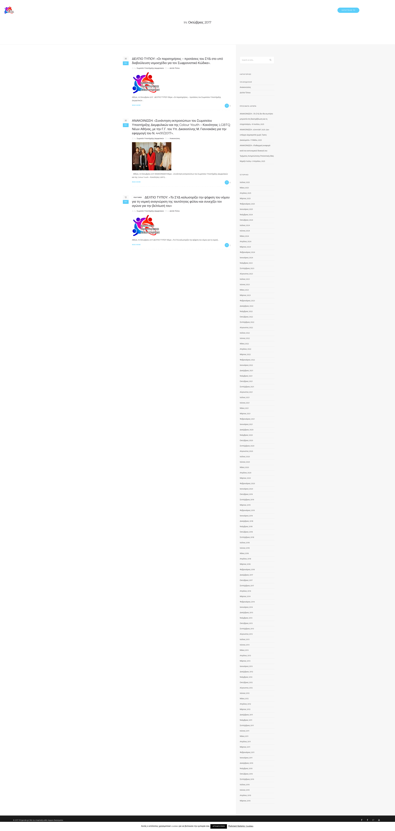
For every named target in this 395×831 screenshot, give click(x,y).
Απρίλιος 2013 (245, 655)
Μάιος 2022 (244, 343)
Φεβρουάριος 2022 (247, 359)
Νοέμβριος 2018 (246, 526)
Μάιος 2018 (244, 553)
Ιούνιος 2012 (244, 693)
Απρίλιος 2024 (245, 241)
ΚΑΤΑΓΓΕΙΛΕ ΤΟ (348, 10)
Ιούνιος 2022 (245, 338)
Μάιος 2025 (244, 187)
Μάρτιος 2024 (245, 247)
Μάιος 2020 (244, 467)
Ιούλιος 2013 (244, 639)
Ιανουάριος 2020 (246, 489)
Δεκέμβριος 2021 (246, 370)
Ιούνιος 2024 (245, 230)
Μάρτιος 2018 (245, 564)
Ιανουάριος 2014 (246, 607)
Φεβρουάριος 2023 (247, 300)
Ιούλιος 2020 (245, 456)
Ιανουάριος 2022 (246, 365)
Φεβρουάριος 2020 (247, 483)
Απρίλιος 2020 (245, 472)
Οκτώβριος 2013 (246, 623)
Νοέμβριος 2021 (246, 376)
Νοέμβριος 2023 (246, 263)
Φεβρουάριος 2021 (247, 419)
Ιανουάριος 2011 (246, 757)
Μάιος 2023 (244, 290)
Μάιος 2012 (244, 698)
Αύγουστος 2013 (246, 634)
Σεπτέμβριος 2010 (247, 779)
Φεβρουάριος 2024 (247, 252)
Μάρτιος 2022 (245, 354)
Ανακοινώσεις (175, 138)
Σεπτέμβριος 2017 (247, 585)
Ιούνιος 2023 (245, 284)
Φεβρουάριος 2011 (247, 752)
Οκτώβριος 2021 (246, 381)
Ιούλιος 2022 (245, 333)
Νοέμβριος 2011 (246, 720)
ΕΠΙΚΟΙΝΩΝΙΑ (385, 10)
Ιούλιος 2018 (245, 542)
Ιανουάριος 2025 (246, 209)
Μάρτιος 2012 (245, 709)
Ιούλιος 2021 (244, 397)
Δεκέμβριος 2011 (246, 714)
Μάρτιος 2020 (245, 478)
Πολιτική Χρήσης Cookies (240, 826)
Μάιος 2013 (244, 650)
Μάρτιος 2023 (245, 295)
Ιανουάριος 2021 (246, 424)
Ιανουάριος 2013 (246, 666)
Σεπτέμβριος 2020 (247, 446)
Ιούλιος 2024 (245, 225)
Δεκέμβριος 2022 (246, 306)
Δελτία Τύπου (175, 68)
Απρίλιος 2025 (245, 193)
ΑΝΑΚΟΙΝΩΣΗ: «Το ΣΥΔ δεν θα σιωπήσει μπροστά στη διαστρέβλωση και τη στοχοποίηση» (256, 119)
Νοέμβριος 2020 (246, 435)
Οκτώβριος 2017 (246, 580)
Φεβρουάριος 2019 (247, 510)
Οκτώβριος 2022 (246, 316)
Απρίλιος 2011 (245, 741)
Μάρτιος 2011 (245, 747)
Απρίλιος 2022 (245, 349)
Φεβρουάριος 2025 (247, 204)
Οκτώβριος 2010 (246, 774)
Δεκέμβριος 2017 (246, 575)
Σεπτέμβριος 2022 (247, 322)
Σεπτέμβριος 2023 (247, 268)
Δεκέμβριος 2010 (246, 763)
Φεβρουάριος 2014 (247, 601)
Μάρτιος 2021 (245, 413)
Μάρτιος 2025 (245, 198)
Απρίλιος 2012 (245, 704)
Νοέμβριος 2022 (246, 311)
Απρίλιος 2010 (245, 795)
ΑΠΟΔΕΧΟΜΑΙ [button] (219, 826)
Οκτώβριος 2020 (246, 440)
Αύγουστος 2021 (246, 392)
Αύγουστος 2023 (246, 273)
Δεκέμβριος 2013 (246, 612)
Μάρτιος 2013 (245, 661)
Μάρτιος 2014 (245, 596)
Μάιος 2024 (244, 236)
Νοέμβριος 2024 (246, 214)
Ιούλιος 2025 (245, 182)
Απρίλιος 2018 (245, 558)
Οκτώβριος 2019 (246, 494)
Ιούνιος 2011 (244, 731)
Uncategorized (246, 82)
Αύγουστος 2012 (246, 687)
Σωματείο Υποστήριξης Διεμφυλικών (150, 68)
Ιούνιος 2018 (245, 548)
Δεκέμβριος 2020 (246, 429)
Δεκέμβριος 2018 (246, 521)
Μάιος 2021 (244, 408)
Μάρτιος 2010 (245, 800)
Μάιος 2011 (244, 736)
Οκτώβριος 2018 (246, 532)
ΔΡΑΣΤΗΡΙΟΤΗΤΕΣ (325, 10)
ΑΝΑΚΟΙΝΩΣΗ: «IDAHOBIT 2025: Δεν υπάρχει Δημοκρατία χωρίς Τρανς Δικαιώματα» (254, 135)
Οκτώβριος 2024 (246, 220)
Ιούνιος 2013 (244, 644)
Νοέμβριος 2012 (246, 677)
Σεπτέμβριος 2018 (247, 537)
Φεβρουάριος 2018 (247, 569)
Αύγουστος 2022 (246, 327)
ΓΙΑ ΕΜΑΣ (294, 10)
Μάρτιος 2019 (245, 505)
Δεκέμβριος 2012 (246, 671)
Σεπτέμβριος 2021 (247, 386)
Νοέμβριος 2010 (246, 768)
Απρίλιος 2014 (245, 591)
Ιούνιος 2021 (244, 402)
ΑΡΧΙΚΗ (283, 10)
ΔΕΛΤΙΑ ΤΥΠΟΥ (308, 10)
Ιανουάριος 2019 (246, 515)
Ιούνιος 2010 (245, 790)
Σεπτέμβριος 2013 (247, 628)
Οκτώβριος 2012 (246, 682)
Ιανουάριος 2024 (246, 257)
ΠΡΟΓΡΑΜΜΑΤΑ (370, 10)
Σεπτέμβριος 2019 (247, 499)
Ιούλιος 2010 (245, 784)
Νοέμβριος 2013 (246, 618)
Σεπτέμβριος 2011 (247, 725)
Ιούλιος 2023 (245, 279)
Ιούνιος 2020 (245, 462)
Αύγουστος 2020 (246, 451)
